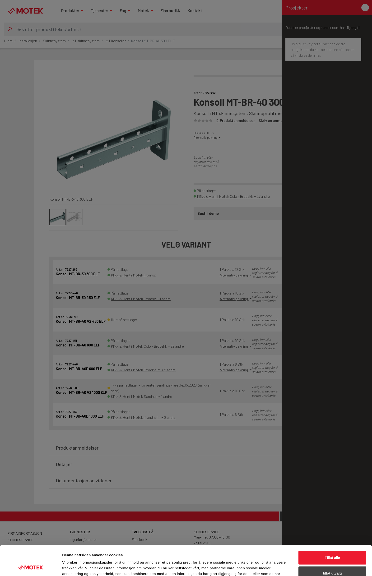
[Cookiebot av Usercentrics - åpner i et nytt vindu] (30, 566)
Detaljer (252, 567)
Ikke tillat (332, 560)
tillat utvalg (332, 545)
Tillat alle (332, 529)
